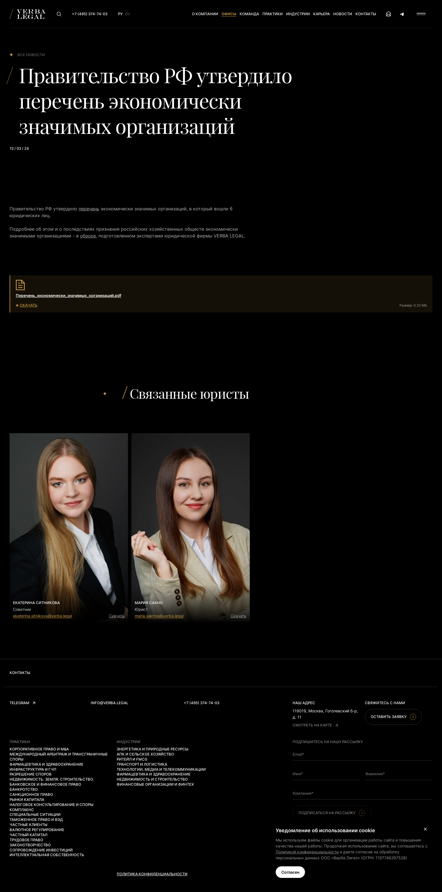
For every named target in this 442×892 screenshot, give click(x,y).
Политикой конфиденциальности (307, 851)
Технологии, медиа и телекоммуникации (161, 769)
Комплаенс (22, 809)
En (127, 14)
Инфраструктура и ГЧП (33, 769)
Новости (342, 14)
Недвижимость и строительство (152, 779)
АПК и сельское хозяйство (145, 754)
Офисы (229, 14)
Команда (249, 14)
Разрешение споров (31, 774)
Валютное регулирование (37, 829)
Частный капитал (28, 834)
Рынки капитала (27, 799)
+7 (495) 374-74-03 (201, 703)
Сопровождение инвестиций (41, 850)
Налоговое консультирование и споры (51, 804)
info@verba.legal (109, 703)
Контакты (365, 14)
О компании (205, 14)
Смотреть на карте (315, 725)
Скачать (117, 615)
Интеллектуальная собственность (47, 855)
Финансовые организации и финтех (155, 784)
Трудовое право (26, 840)
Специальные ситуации (35, 814)
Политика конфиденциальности (152, 874)
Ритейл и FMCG (132, 759)
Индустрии (298, 14)
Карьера (321, 14)
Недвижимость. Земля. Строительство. (52, 779)
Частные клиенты (28, 824)
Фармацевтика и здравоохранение (46, 764)
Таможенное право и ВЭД (36, 819)
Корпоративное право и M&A (39, 749)
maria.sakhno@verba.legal (159, 615)
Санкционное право (31, 794)
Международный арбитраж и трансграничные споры (59, 756)
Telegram (22, 703)
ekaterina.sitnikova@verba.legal (42, 615)
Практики (272, 14)
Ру (120, 14)
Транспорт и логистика (142, 764)
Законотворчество (30, 845)
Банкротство (24, 789)
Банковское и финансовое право (45, 784)
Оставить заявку (393, 717)
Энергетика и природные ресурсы (152, 749)
